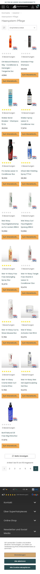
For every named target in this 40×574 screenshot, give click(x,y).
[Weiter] (35, 468)
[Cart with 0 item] (37, 6)
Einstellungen (20, 555)
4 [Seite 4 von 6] (20, 468)
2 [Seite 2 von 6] (9, 468)
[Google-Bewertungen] (5, 489)
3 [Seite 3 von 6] (14, 468)
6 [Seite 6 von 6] (30, 468)
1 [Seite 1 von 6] (4, 468)
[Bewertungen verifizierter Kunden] (25, 489)
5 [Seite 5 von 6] (25, 468)
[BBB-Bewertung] (35, 489)
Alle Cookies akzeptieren (20, 567)
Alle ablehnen (20, 561)
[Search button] (7, 6)
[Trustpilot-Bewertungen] (15, 489)
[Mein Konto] (32, 6)
